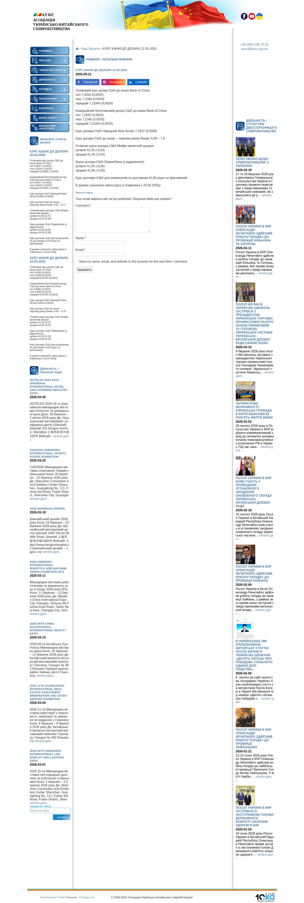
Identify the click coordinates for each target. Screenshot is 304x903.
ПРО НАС (45, 60)
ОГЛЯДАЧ (45, 89)
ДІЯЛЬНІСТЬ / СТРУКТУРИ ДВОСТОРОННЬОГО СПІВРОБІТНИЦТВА (261, 126)
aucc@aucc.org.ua (254, 49)
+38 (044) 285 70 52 (254, 44)
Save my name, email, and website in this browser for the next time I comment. (133, 266)
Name (81, 242)
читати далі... (39, 498)
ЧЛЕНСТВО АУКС (50, 70)
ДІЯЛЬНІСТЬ (47, 79)
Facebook (86, 82)
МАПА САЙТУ (48, 117)
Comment (83, 205)
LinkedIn (137, 82)
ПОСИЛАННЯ (48, 98)
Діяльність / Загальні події (51, 370)
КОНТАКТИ (46, 108)
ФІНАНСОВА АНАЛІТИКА (47, 127)
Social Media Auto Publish (52, 897)
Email (81, 254)
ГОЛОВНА (45, 50)
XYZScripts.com (86, 897)
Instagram (112, 82)
